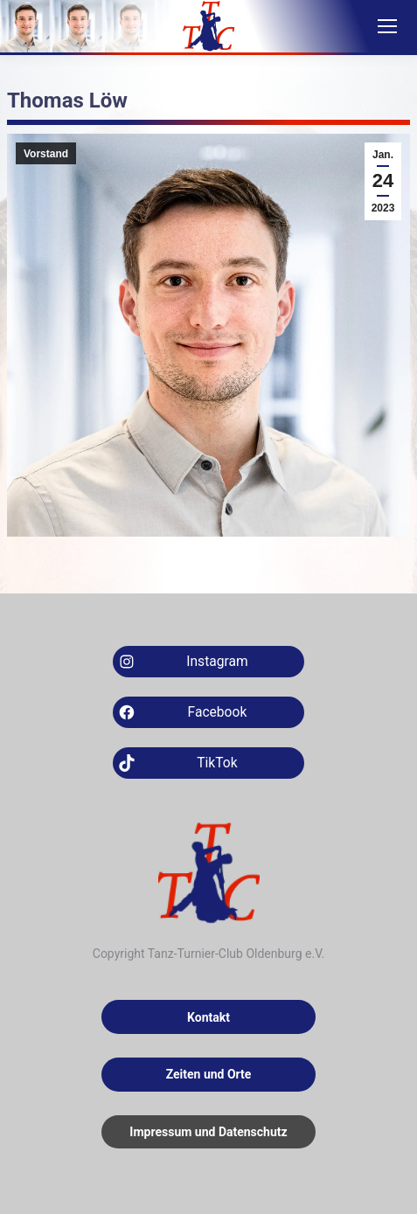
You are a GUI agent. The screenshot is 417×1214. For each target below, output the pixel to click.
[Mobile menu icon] (387, 26)
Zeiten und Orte (209, 1074)
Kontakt (208, 1017)
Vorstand (46, 154)
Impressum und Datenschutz (208, 1132)
